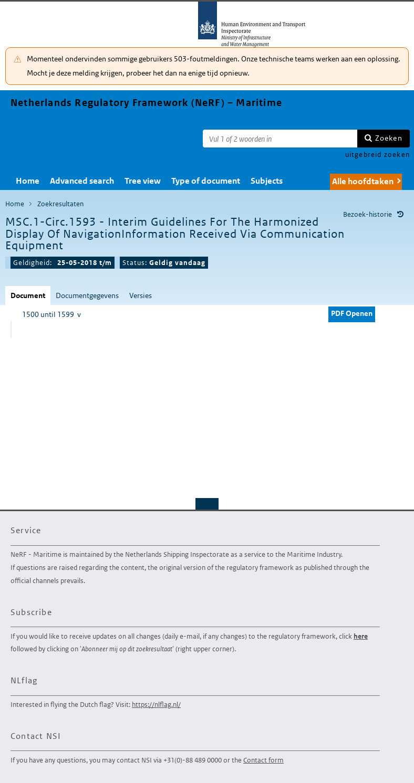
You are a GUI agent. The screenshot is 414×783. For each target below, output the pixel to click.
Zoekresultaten (60, 203)
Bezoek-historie (367, 214)
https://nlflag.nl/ (156, 704)
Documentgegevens (87, 295)
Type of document (205, 180)
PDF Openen (351, 313)
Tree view (143, 180)
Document (28, 295)
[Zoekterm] (280, 138)
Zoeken (388, 138)
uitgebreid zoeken (377, 154)
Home (27, 180)
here (361, 636)
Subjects (267, 180)
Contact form (263, 760)
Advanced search (82, 180)
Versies (140, 295)
